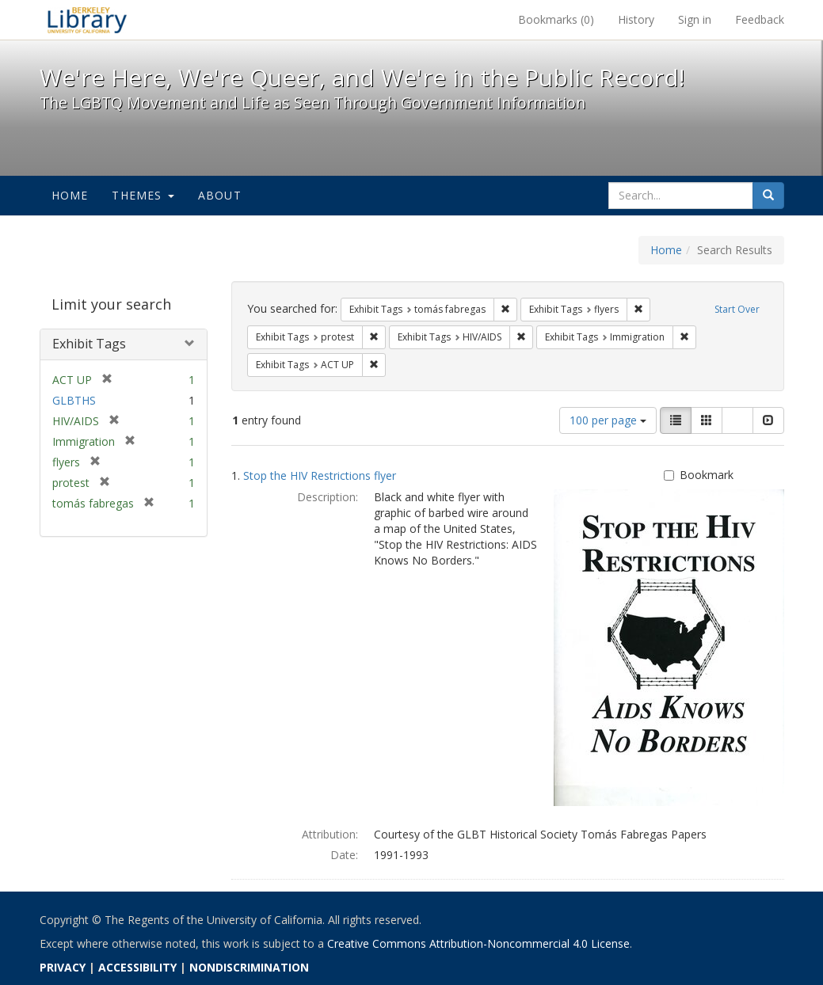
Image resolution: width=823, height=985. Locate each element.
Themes (142, 195)
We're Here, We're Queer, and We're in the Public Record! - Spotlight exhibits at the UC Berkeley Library (87, 20)
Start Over (737, 309)
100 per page (608, 420)
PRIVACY (63, 967)
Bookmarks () (556, 19)
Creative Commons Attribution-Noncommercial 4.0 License (478, 943)
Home (70, 195)
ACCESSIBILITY (137, 967)
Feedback (759, 19)
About (220, 195)
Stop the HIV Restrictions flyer (319, 475)
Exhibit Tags (89, 343)
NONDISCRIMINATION (249, 967)
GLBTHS (74, 400)
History (636, 19)
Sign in (694, 19)
